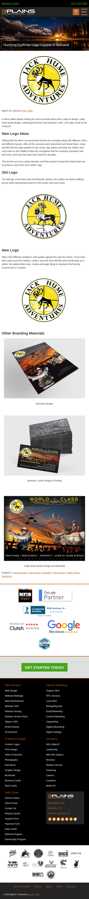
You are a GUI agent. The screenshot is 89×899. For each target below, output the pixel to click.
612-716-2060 (79, 3)
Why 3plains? (53, 744)
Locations (51, 780)
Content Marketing (55, 716)
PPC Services (53, 695)
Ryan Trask (27, 110)
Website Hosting (13, 711)
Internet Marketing (56, 685)
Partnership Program (15, 839)
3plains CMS (11, 721)
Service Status (12, 798)
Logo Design (34, 572)
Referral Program (13, 834)
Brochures (10, 775)
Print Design (59, 572)
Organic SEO (52, 690)
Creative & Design (15, 739)
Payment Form (12, 824)
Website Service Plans (16, 716)
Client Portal (11, 803)
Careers (50, 775)
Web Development (14, 701)
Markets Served (54, 765)
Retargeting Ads (54, 706)
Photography (11, 760)
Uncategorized (20, 572)
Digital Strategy (54, 732)
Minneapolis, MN (56, 803)
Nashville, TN (54, 808)
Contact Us (10, 808)
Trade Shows (73, 572)
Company (51, 739)
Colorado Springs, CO (59, 813)
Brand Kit (51, 785)
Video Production (13, 754)
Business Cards (13, 780)
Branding (47, 572)
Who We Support (54, 754)
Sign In (76, 12)
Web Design (11, 690)
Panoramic (10, 765)
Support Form (12, 818)
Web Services (13, 685)
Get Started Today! (44, 668)
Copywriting (52, 721)
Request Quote (10, 3)
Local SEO (51, 701)
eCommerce (11, 732)
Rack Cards (11, 785)
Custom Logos (12, 744)
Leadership (51, 749)
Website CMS (12, 706)
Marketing (7, 576)
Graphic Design (13, 770)
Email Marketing (54, 711)
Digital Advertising (55, 727)
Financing (51, 770)
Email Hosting (12, 727)
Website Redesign (14, 695)
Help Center (12, 792)
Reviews (50, 760)
